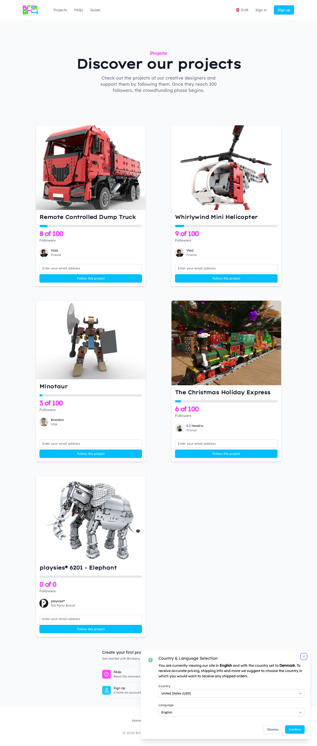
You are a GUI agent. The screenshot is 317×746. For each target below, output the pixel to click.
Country (164, 686)
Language (165, 705)
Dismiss (273, 729)
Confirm (295, 729)
